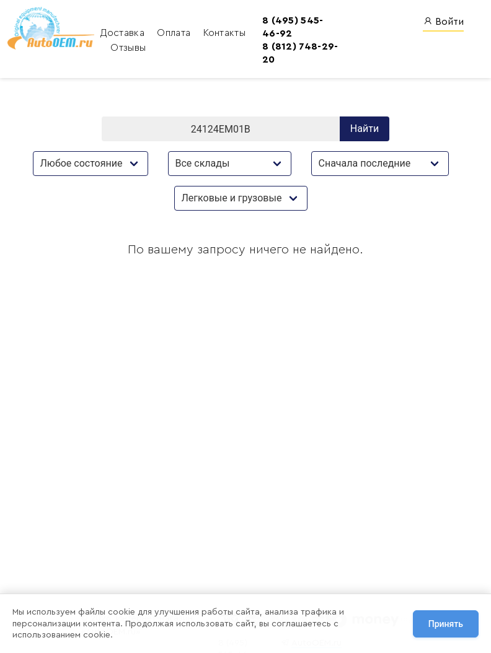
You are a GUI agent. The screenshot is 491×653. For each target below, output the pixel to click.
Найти (364, 130)
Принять (445, 624)
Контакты (210, 33)
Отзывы (114, 48)
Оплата (161, 33)
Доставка (110, 33)
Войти (443, 22)
